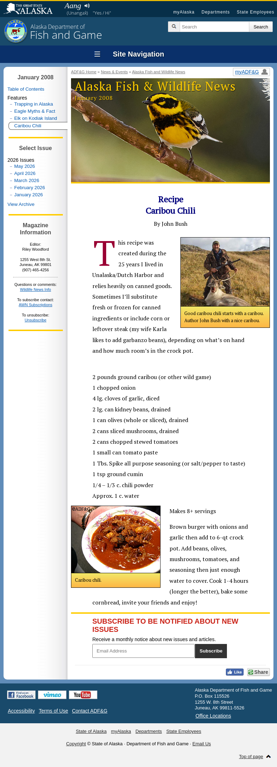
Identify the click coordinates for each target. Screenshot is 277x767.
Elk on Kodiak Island (35, 118)
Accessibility (21, 711)
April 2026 (25, 173)
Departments (215, 12)
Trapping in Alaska (33, 104)
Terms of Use (53, 711)
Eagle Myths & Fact (34, 111)
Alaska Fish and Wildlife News (158, 72)
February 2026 (29, 187)
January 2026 (28, 194)
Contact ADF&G (90, 711)
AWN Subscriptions (35, 305)
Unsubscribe (35, 320)
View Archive (20, 204)
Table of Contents (25, 89)
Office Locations (213, 716)
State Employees (256, 12)
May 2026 (24, 166)
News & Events (114, 72)
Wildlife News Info (35, 289)
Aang (73, 5)
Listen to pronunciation (86, 5)
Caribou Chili (27, 125)
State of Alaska (32, 9)
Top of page (251, 756)
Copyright (76, 743)
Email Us (201, 743)
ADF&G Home (84, 72)
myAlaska (184, 12)
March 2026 (26, 180)
